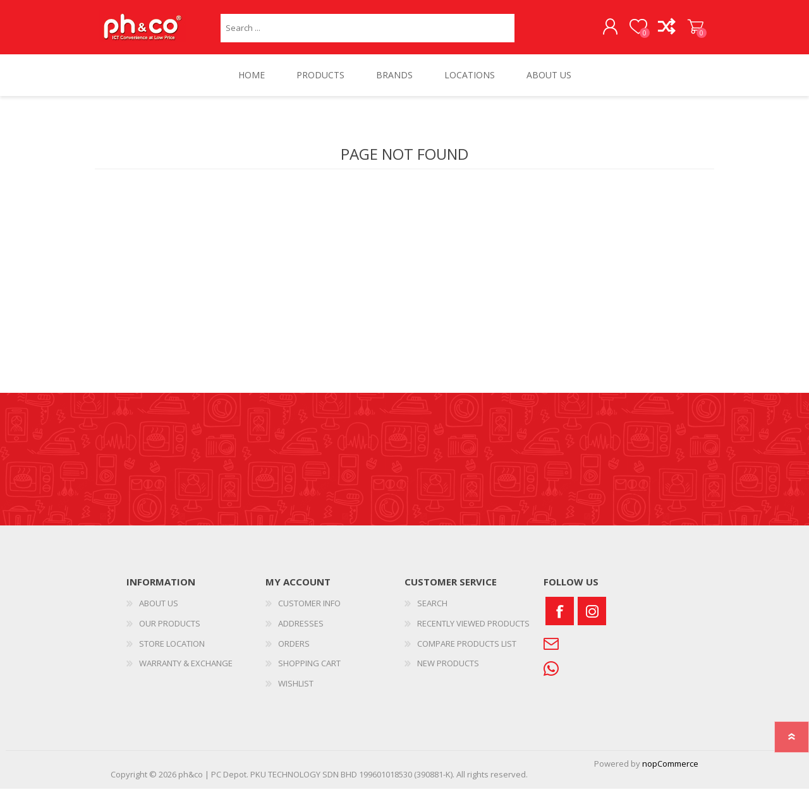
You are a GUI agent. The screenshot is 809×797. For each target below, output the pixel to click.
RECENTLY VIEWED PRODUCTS (473, 631)
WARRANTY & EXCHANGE (186, 671)
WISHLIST (295, 691)
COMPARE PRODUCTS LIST (466, 651)
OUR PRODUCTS (169, 631)
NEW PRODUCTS (448, 671)
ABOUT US (158, 611)
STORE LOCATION (172, 651)
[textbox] (367, 32)
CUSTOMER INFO (309, 611)
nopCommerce (670, 771)
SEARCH (432, 611)
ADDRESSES (301, 631)
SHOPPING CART (684, 31)
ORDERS (294, 651)
